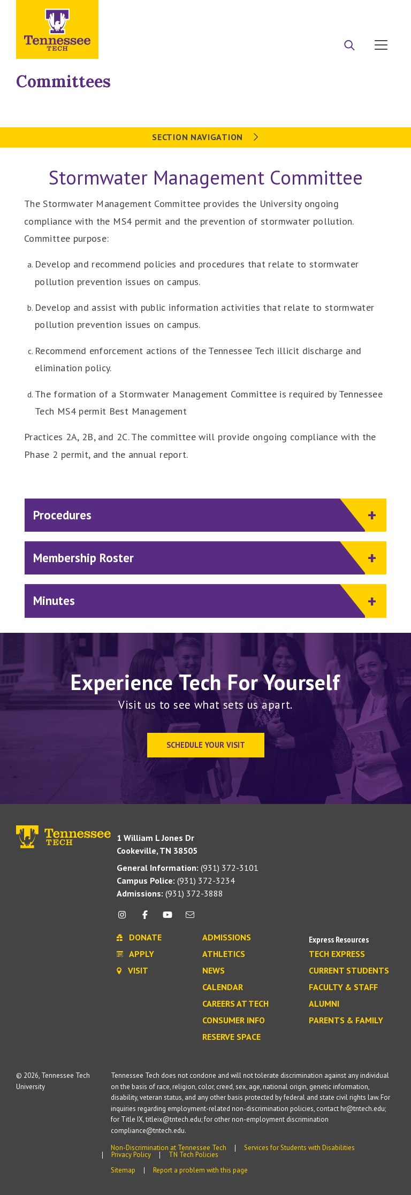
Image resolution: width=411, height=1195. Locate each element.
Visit (377, 12)
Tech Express (337, 954)
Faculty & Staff (343, 987)
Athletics (223, 954)
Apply (297, 12)
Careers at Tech (235, 1004)
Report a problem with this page (200, 1170)
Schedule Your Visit (205, 745)
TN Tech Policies (193, 1154)
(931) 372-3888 (170, 893)
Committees (63, 81)
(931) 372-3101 (187, 867)
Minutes (199, 600)
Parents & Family (346, 1020)
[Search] (349, 46)
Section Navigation (205, 137)
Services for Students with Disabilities (299, 1147)
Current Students (349, 971)
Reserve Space (231, 1037)
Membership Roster (199, 557)
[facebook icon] (144, 918)
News (213, 971)
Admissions (226, 938)
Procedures (199, 514)
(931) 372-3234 (176, 880)
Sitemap (123, 1170)
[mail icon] (190, 918)
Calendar (222, 987)
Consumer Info (233, 1020)
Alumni (324, 1004)
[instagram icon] (125, 918)
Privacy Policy (131, 1154)
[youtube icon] (167, 918)
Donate (338, 12)
